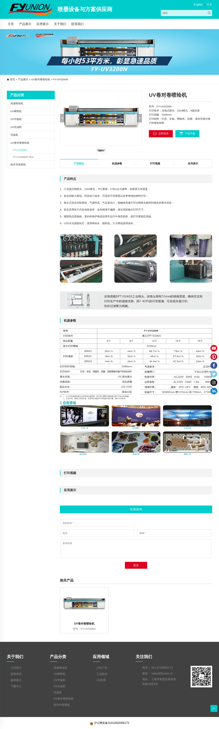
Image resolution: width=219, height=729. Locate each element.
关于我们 (60, 24)
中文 (209, 4)
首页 (12, 79)
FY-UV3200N (60, 79)
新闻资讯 (16, 673)
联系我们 (77, 24)
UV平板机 (16, 119)
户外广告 (101, 667)
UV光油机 (16, 127)
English (198, 4)
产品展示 (25, 24)
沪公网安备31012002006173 (109, 722)
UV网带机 (16, 111)
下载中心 (16, 686)
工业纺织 (101, 673)
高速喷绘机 (16, 103)
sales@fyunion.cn (162, 673)
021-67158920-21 (162, 667)
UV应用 (101, 680)
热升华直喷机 (18, 164)
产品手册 (187, 134)
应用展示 (42, 24)
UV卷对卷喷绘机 (40, 79)
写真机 (14, 134)
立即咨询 (161, 134)
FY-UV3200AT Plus (23, 157)
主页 (11, 24)
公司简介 (16, 667)
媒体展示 (16, 680)
